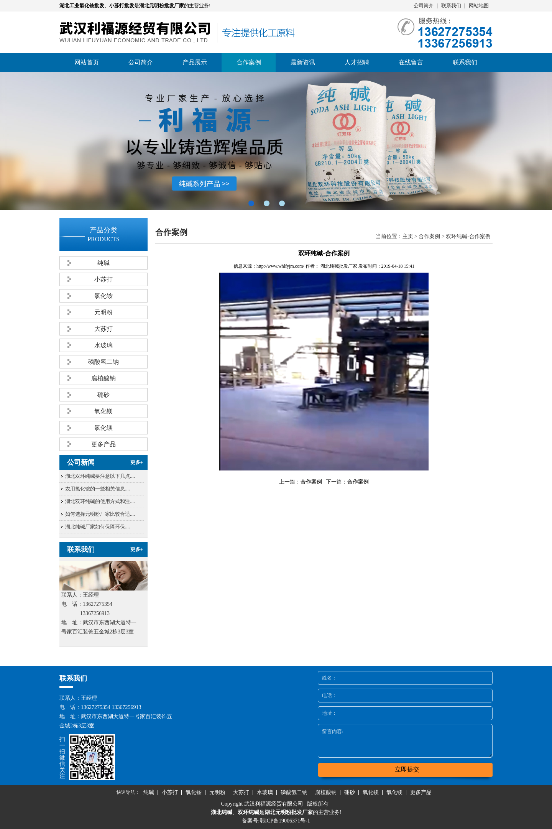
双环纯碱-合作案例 (468, 236)
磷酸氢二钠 (103, 362)
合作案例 (249, 62)
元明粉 (103, 312)
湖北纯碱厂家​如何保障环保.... (97, 527)
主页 (407, 236)
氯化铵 (103, 296)
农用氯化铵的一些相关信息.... (97, 489)
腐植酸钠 (103, 378)
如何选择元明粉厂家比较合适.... (100, 514)
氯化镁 (103, 427)
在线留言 (411, 62)
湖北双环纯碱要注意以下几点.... (100, 476)
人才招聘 (357, 62)
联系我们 (451, 5)
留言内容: (405, 741)
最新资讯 (303, 62)
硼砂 (103, 394)
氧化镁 (103, 411)
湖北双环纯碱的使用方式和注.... (100, 501)
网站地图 (479, 5)
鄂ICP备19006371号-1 (285, 821)
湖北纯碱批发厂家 (338, 266)
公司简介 (424, 5)
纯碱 (103, 263)
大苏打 (103, 329)
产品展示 (194, 62)
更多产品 (103, 444)
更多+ (136, 462)
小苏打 (103, 279)
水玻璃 (103, 345)
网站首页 (86, 62)
